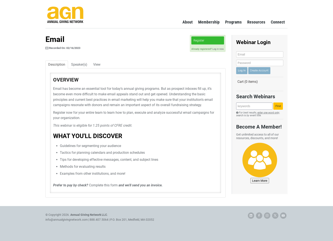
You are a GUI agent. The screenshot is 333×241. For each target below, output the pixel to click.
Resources (256, 22)
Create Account (259, 70)
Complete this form (103, 185)
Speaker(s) (79, 64)
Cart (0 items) (247, 82)
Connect (278, 22)
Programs (233, 22)
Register (198, 40)
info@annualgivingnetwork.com (66, 219)
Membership (209, 22)
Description (56, 64)
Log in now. (218, 49)
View (96, 64)
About (187, 22)
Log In (242, 70)
